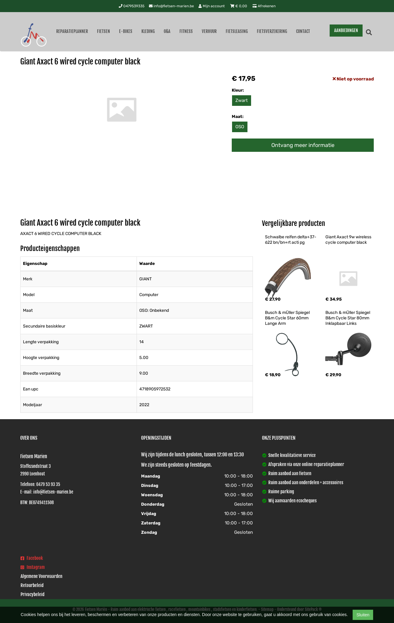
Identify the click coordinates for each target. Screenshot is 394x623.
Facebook (32, 558)
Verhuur (209, 31)
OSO (239, 126)
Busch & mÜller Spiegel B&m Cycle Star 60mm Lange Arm (288, 318)
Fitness (186, 31)
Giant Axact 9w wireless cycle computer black (348, 239)
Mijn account (212, 6)
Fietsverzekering (272, 31)
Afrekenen (264, 6)
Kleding (148, 31)
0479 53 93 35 (48, 484)
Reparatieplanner (72, 31)
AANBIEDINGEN (346, 30)
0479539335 (131, 6)
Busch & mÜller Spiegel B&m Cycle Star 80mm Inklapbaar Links (348, 318)
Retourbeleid (32, 585)
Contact (303, 31)
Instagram (33, 567)
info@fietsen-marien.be (171, 6)
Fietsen (103, 31)
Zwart (241, 100)
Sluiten (363, 614)
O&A (167, 31)
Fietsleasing (237, 31)
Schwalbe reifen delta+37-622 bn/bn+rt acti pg (290, 239)
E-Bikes (125, 31)
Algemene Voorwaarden (41, 576)
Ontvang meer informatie (302, 145)
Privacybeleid (32, 594)
